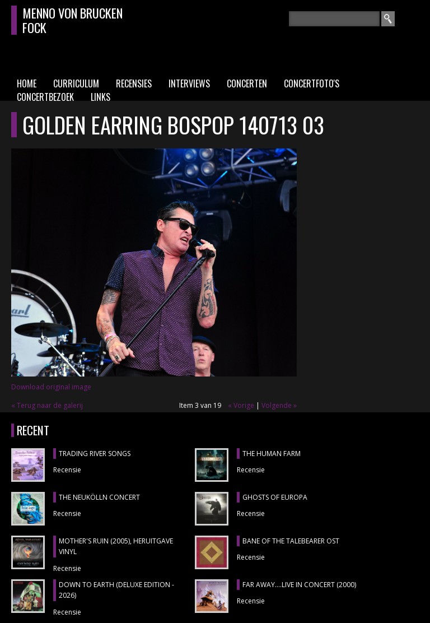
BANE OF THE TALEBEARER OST (290, 541)
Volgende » (279, 405)
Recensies (134, 83)
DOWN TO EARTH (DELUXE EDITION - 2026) (116, 590)
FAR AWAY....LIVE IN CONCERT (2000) (299, 584)
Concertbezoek (45, 97)
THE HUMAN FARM (271, 453)
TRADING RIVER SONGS (94, 453)
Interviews (189, 83)
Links (100, 97)
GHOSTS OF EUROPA (274, 497)
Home (26, 83)
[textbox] (334, 18)
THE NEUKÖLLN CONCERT (99, 497)
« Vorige (241, 405)
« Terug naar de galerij (47, 405)
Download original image (51, 387)
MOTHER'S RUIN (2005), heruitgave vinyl (116, 546)
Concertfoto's (311, 83)
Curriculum (76, 83)
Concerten (247, 83)
